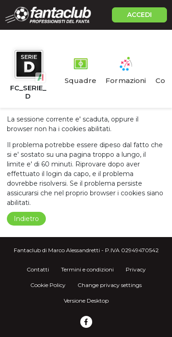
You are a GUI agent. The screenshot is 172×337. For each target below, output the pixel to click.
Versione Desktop (86, 300)
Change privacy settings (110, 285)
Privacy (136, 269)
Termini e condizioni (87, 269)
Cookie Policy (48, 285)
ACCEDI (139, 15)
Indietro (26, 219)
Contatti (38, 269)
